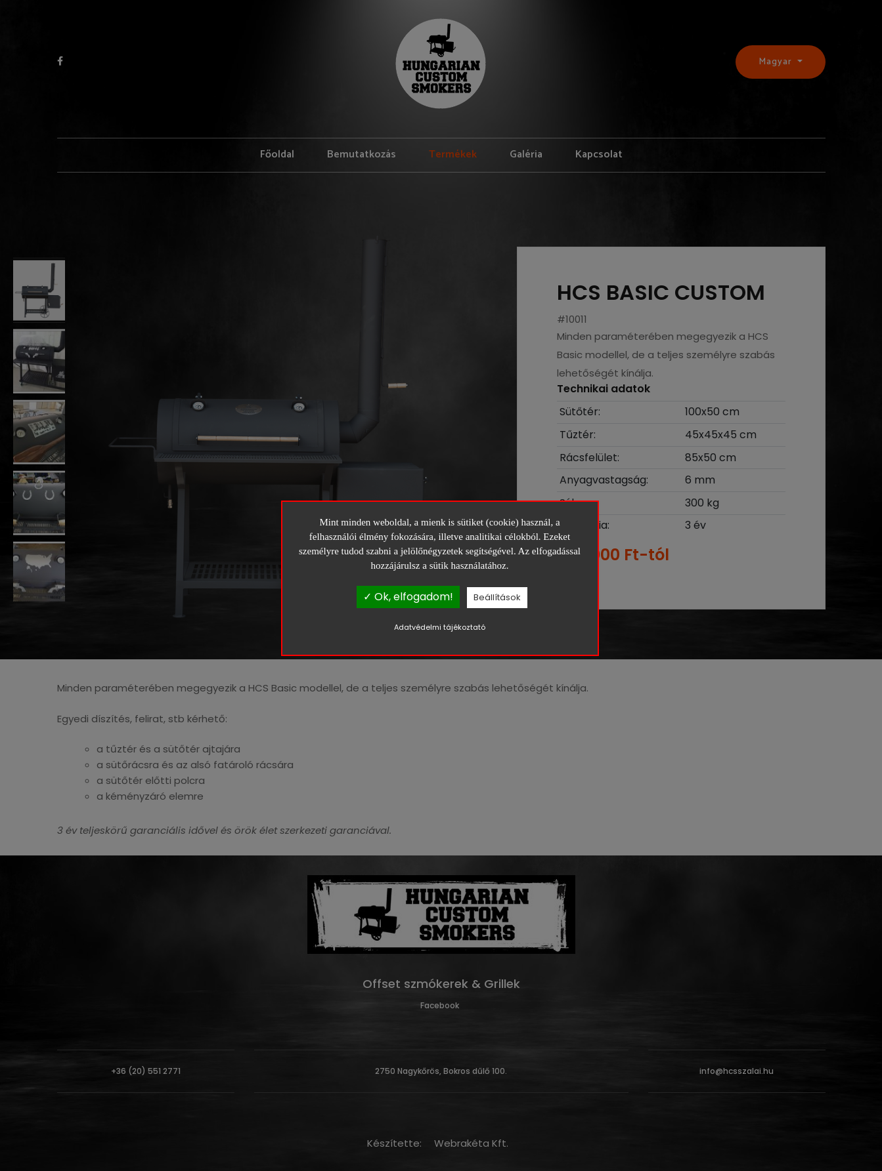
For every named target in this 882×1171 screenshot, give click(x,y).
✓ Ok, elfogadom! (408, 596)
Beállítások (497, 597)
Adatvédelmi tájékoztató (439, 628)
